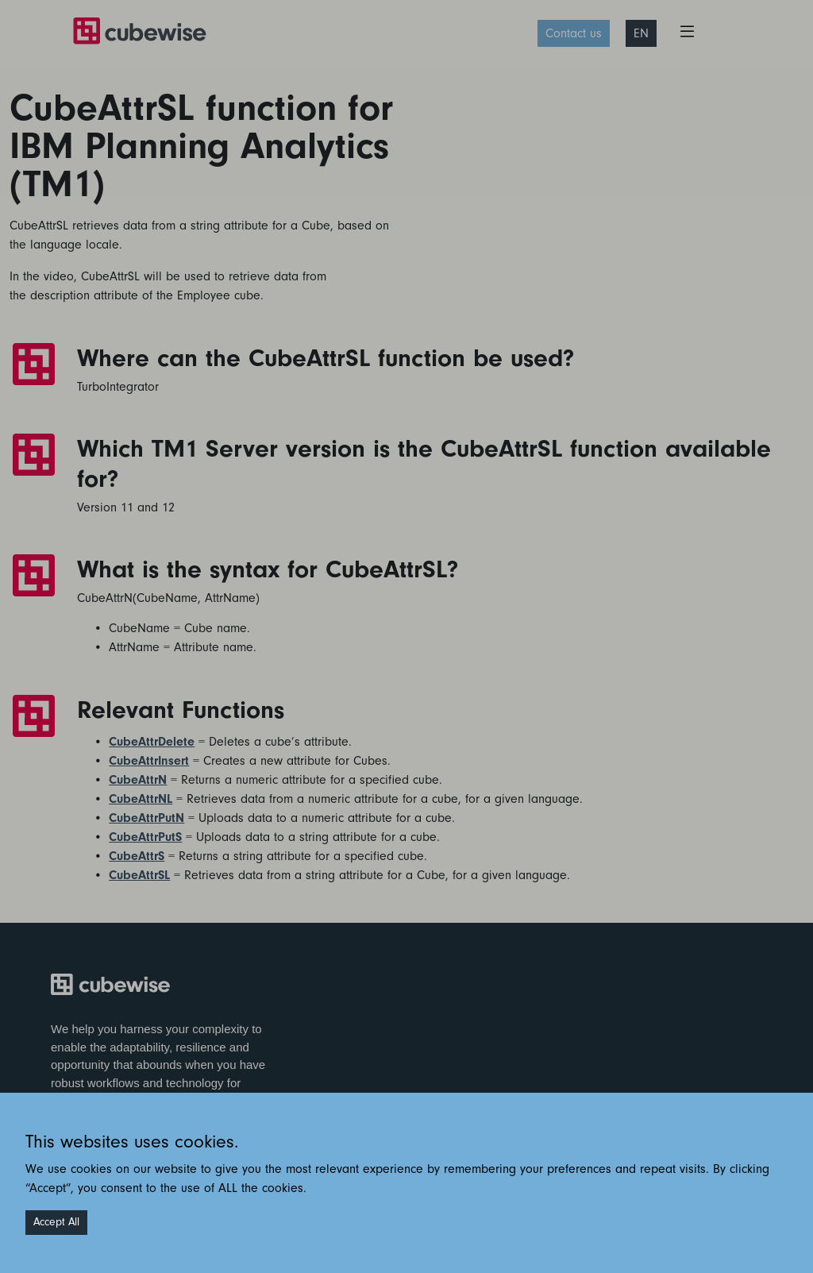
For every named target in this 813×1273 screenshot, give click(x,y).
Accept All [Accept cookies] (56, 1222)
